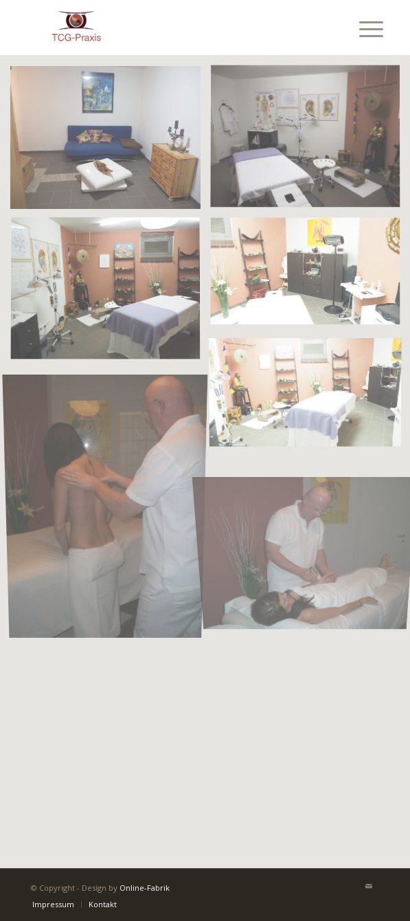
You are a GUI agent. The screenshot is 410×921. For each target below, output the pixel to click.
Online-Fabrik (144, 888)
